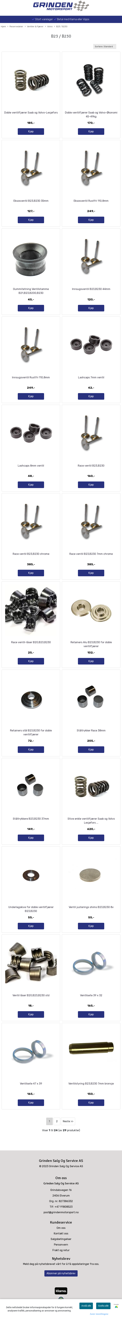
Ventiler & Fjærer (34, 26)
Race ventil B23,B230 (91, 465)
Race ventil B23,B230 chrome (31, 553)
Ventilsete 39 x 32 (91, 995)
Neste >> (68, 1121)
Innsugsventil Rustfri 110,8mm (31, 377)
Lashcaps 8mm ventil (31, 465)
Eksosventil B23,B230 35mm (31, 200)
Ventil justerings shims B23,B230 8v (91, 907)
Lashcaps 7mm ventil (91, 377)
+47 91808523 (64, 1206)
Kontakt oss (61, 1233)
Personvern (61, 1244)
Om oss (61, 1227)
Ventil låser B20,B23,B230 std (30, 995)
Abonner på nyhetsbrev (61, 1273)
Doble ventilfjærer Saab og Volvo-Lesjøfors (31, 112)
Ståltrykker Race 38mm (91, 730)
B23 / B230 (60, 26)
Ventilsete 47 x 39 (31, 1083)
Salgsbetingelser (61, 1239)
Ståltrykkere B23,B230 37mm (31, 818)
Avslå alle (86, 1305)
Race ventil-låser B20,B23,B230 (31, 642)
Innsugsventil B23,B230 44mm (91, 289)
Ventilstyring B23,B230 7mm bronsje (91, 1083)
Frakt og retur (61, 1250)
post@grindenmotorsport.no (61, 1212)
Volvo (49, 26)
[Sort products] (104, 46)
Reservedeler (15, 26)
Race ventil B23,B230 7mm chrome (91, 553)
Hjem (3, 26)
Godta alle (103, 1305)
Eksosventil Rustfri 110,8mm (91, 200)
